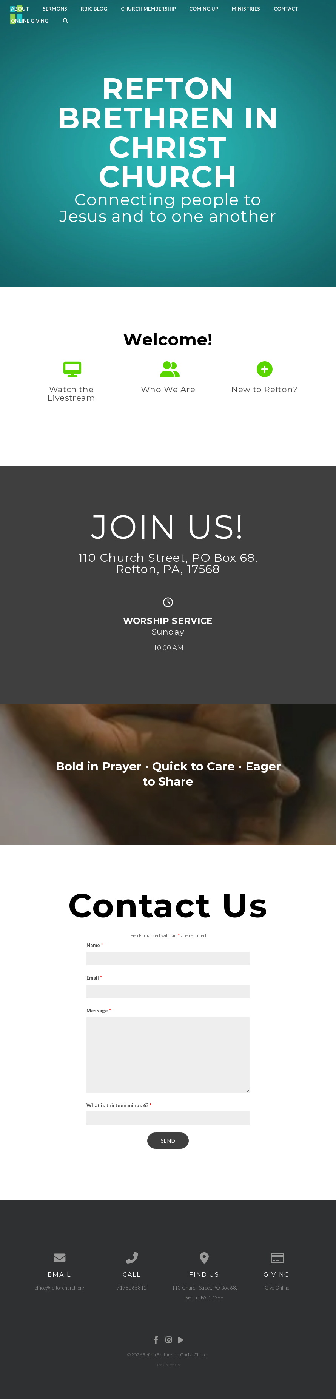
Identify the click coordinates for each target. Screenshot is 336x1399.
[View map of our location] (204, 1255)
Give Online (277, 1284)
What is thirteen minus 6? (118, 1104)
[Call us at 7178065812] (132, 1255)
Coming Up (203, 8)
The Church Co (168, 1361)
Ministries (246, 8)
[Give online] (277, 1255)
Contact (286, 8)
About (20, 8)
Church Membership (148, 8)
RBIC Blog (94, 8)
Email (94, 976)
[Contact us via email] (59, 1255)
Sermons (55, 8)
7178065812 (132, 1284)
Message (98, 1009)
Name (94, 944)
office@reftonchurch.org (59, 1284)
